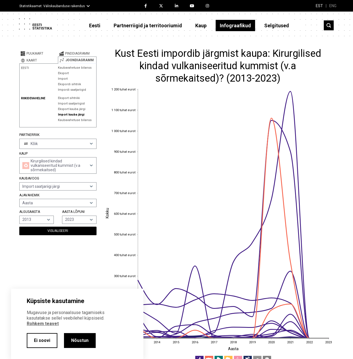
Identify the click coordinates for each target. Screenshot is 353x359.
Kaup (201, 25)
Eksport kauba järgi (71, 109)
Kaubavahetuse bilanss (75, 67)
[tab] (38, 53)
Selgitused (276, 25)
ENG (332, 6)
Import (63, 79)
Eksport (63, 73)
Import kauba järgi (71, 114)
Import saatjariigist (71, 103)
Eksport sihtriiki (69, 98)
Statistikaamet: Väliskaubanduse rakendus (52, 6)
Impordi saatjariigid (72, 90)
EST (319, 6)
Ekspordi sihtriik (69, 84)
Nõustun (80, 340)
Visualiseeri (57, 231)
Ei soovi (42, 340)
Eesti (94, 25)
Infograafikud (235, 25)
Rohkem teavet (43, 323)
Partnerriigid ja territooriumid (148, 25)
